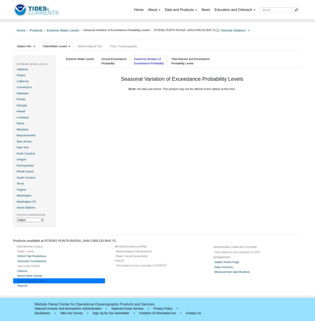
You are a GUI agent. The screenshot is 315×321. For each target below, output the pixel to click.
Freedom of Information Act (157, 313)
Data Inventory (223, 267)
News (205, 10)
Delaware (23, 93)
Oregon (21, 159)
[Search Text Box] (276, 10)
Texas (20, 183)
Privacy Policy (162, 308)
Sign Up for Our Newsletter (111, 313)
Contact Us (193, 313)
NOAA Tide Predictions (32, 256)
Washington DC (27, 201)
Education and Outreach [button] (235, 10)
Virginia (21, 189)
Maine (20, 123)
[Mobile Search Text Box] (296, 10)
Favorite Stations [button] (235, 30)
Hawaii (21, 111)
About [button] (154, 10)
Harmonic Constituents (32, 261)
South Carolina (26, 177)
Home (139, 9)
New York (23, 147)
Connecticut (24, 87)
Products (36, 30)
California (23, 81)
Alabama (22, 69)
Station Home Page (226, 262)
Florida (21, 99)
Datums (22, 271)
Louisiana (23, 117)
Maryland (22, 129)
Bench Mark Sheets (30, 275)
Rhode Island (25, 171)
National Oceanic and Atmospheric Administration (68, 308)
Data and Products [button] (181, 10)
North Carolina (26, 153)
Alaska (21, 75)
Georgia (22, 105)
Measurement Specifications (232, 272)
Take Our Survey (71, 313)
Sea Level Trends (29, 266)
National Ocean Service (127, 308)
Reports (23, 285)
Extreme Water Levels (63, 30)
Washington (24, 195)
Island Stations (26, 207)
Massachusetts (26, 135)
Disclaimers (42, 313)
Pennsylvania (25, 165)
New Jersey (24, 141)
